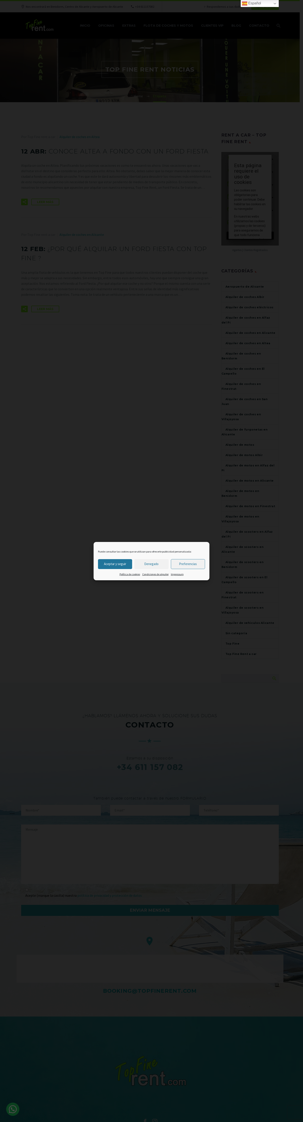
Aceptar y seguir (115, 564)
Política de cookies (130, 574)
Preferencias (188, 564)
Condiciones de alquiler (155, 574)
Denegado (151, 564)
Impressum (177, 574)
